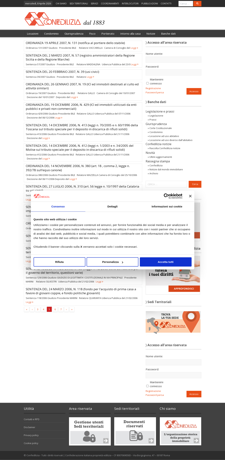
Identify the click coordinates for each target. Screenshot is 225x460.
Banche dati (168, 33)
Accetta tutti (166, 261)
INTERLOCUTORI (130, 3)
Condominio (51, 33)
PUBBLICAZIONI (149, 3)
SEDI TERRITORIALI (79, 3)
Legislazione (156, 115)
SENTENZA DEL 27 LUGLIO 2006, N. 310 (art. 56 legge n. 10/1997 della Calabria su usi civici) (82, 188)
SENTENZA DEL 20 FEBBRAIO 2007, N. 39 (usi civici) (62, 72)
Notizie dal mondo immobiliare (166, 169)
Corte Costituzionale (160, 128)
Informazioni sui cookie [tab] (167, 206)
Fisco (92, 33)
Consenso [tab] (58, 206)
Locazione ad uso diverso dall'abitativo (170, 140)
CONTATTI (166, 3)
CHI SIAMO (61, 3)
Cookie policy (31, 443)
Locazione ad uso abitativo (164, 136)
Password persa (155, 92)
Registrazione (153, 88)
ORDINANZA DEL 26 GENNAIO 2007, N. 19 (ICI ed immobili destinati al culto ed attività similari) (82, 86)
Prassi (152, 119)
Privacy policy (31, 435)
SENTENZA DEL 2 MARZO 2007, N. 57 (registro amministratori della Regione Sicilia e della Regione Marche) (80, 57)
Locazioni (32, 33)
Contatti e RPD (31, 419)
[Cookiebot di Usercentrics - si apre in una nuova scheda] (166, 196)
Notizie (150, 33)
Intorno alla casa (130, 33)
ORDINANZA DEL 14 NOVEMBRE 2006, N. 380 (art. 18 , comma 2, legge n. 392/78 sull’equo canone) (78, 168)
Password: (152, 66)
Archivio (153, 173)
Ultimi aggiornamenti (160, 157)
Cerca (195, 184)
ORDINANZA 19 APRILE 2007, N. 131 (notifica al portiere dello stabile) (75, 43)
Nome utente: (154, 53)
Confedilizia (156, 165)
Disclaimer (29, 427)
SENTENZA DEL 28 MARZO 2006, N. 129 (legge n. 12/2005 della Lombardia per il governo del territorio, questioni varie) (82, 271)
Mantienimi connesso (156, 81)
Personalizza (112, 261)
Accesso (193, 91)
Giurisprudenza (73, 33)
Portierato (107, 33)
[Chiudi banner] (190, 196)
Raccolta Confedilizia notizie (164, 148)
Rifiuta (59, 261)
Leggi (134, 47)
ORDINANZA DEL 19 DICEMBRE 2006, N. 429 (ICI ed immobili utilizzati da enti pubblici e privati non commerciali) (81, 107)
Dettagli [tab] (113, 206)
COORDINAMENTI (110, 3)
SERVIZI (94, 3)
